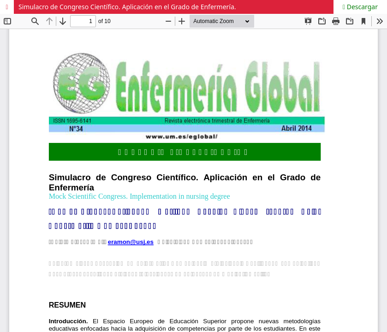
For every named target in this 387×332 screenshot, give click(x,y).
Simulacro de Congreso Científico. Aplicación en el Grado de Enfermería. (127, 6)
